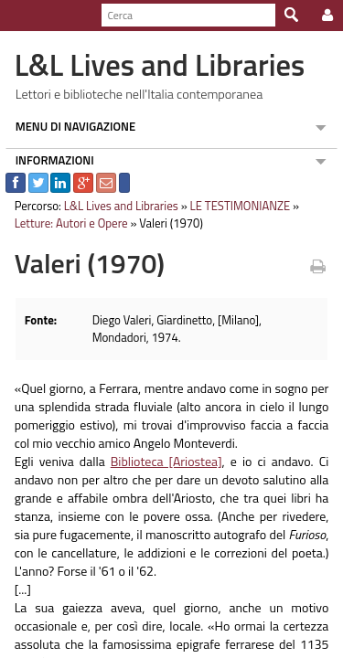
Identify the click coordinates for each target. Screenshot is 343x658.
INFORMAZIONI (49, 160)
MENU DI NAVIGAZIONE (70, 126)
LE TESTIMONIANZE (235, 205)
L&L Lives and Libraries (116, 205)
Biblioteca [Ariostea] (165, 461)
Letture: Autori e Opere (66, 223)
